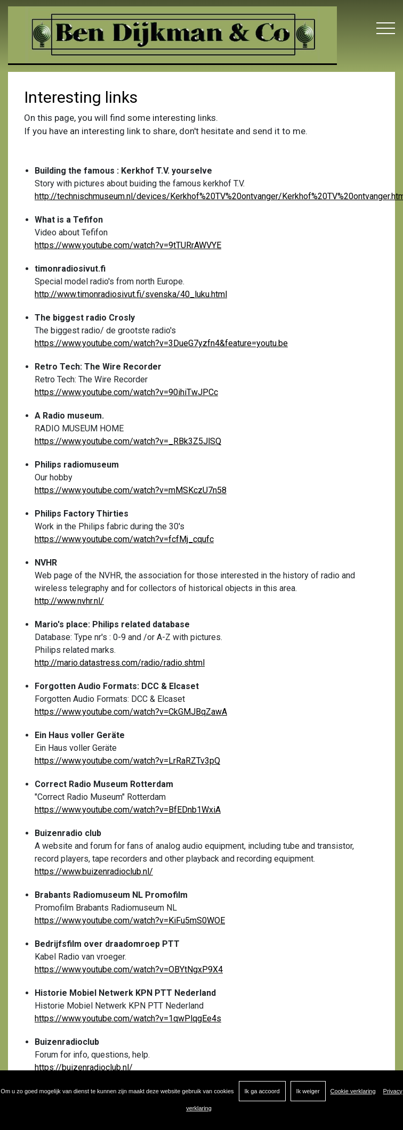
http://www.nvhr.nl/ (69, 601)
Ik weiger (308, 1091)
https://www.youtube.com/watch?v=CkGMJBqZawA (131, 712)
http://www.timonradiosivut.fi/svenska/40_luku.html (131, 294)
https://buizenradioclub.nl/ (84, 1067)
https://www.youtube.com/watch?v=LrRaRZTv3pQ (127, 761)
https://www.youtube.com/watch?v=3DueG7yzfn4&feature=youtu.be (161, 343)
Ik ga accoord (262, 1091)
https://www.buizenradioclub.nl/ (94, 871)
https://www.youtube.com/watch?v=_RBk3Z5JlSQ (128, 441)
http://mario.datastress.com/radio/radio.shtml (120, 663)
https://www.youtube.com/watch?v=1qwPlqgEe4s (128, 1018)
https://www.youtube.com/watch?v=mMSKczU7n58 (131, 490)
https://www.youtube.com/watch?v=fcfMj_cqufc (124, 539)
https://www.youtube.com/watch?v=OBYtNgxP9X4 (129, 969)
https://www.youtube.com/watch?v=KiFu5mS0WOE (130, 920)
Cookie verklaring (353, 1091)
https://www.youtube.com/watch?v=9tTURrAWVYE (128, 245)
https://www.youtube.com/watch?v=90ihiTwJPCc (126, 392)
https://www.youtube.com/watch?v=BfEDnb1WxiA (128, 810)
